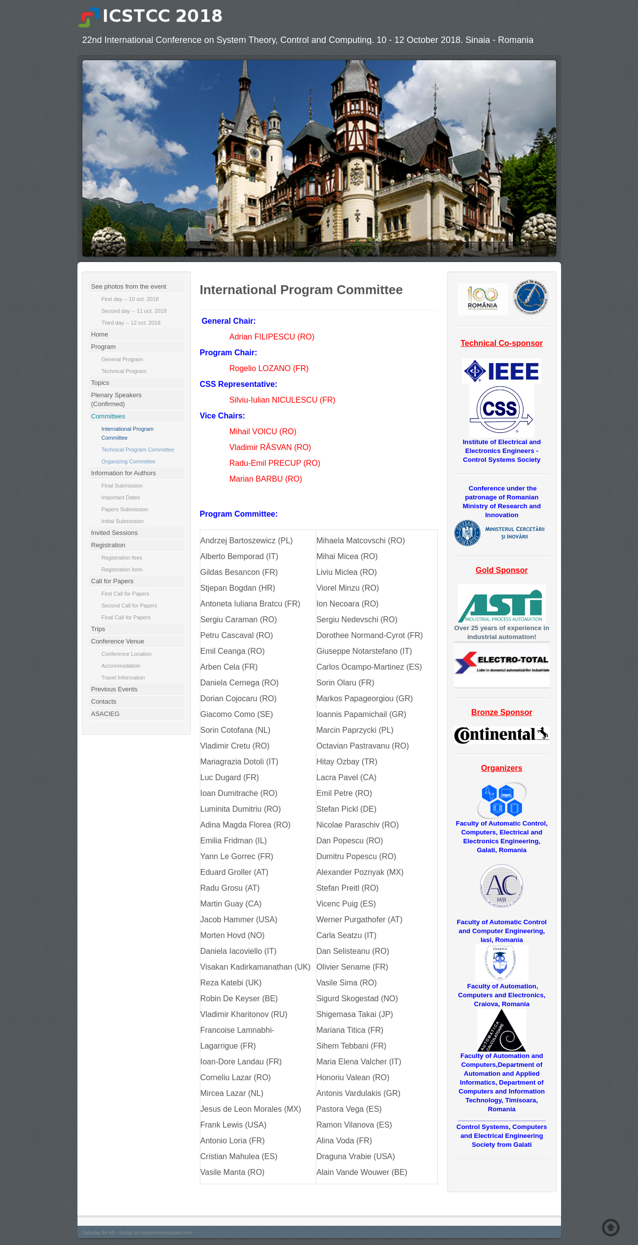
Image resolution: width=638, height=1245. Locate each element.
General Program (122, 359)
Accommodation (121, 666)
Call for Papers (112, 581)
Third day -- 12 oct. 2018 (131, 323)
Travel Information (123, 677)
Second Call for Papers (129, 605)
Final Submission (122, 486)
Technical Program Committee (138, 450)
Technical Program (124, 371)
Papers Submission (125, 509)
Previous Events (114, 689)
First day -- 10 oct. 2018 (130, 299)
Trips (98, 629)
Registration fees (122, 558)
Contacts (103, 701)
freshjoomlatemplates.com (166, 1232)
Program (103, 346)
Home (100, 334)
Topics (100, 382)
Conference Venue (118, 641)
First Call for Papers (126, 594)
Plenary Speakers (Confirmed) (116, 399)
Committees (108, 416)
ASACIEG (105, 713)
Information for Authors (123, 473)
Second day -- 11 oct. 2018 (134, 311)
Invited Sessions (114, 532)
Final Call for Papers (126, 617)
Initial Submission (123, 521)
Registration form (122, 569)
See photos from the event (128, 286)
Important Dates (121, 497)
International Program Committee (128, 433)
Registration (108, 545)
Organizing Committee (128, 461)
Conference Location (127, 654)
